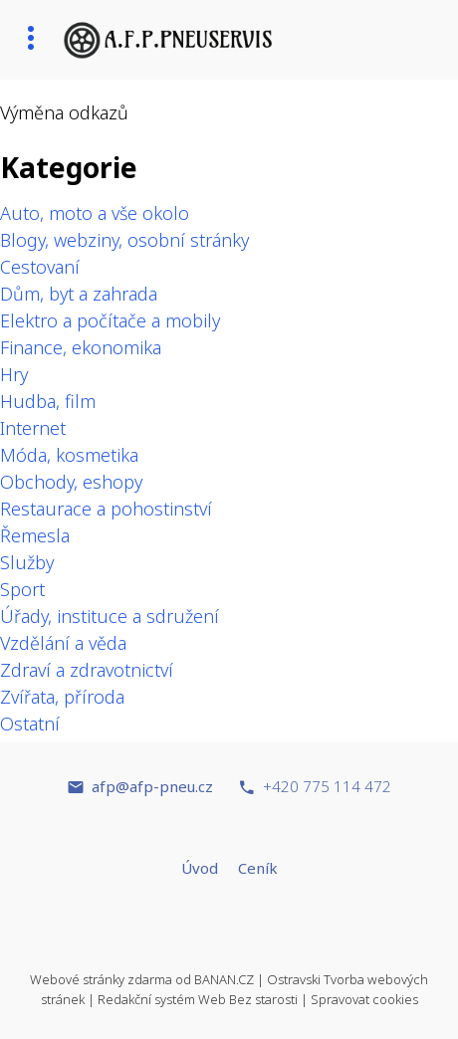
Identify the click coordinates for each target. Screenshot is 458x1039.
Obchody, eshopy (71, 482)
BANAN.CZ (224, 979)
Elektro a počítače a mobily (110, 320)
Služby (27, 562)
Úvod (199, 868)
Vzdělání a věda (63, 643)
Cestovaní (40, 267)
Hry (14, 374)
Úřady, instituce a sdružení (109, 616)
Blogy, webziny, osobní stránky (124, 240)
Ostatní (30, 723)
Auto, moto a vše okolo (94, 213)
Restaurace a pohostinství (106, 508)
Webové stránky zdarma (101, 979)
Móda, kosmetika (69, 455)
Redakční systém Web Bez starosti (198, 999)
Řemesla (35, 535)
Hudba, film (48, 401)
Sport (22, 589)
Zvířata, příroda (62, 697)
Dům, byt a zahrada (78, 294)
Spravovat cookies (364, 999)
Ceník (258, 868)
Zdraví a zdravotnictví (86, 670)
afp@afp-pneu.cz (152, 786)
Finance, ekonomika (80, 347)
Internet (33, 428)
